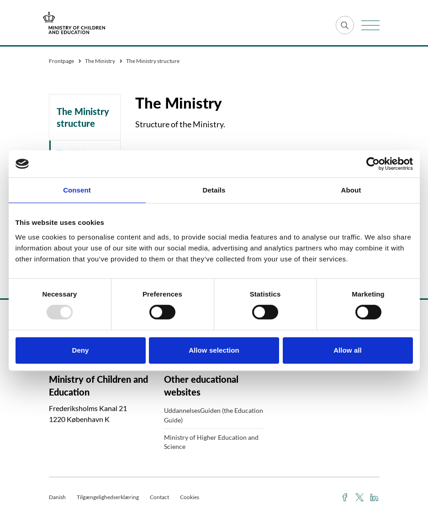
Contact (159, 497)
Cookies (189, 497)
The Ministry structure (83, 117)
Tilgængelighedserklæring (108, 497)
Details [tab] (214, 190)
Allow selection (214, 350)
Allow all (347, 350)
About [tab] (351, 190)
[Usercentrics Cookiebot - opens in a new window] (373, 164)
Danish (57, 497)
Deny (80, 350)
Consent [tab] (77, 190)
